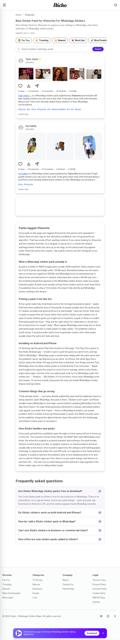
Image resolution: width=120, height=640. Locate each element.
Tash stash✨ (25, 95)
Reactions (37, 589)
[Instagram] (108, 616)
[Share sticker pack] (37, 86)
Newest (6, 589)
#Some (22, 109)
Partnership (68, 589)
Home (19, 15)
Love (34, 597)
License (96, 602)
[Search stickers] (115, 5)
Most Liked (7, 597)
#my (33, 109)
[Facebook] (101, 616)
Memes (36, 584)
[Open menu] (4, 5)
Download (92, 633)
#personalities (59, 109)
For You (6, 580)
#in (68, 109)
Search (98, 49)
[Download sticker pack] (29, 86)
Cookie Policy (98, 593)
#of (28, 109)
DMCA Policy (98, 597)
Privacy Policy (99, 584)
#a (72, 109)
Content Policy (99, 589)
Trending (6, 584)
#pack (78, 109)
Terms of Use (99, 580)
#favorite (41, 109)
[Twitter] (115, 616)
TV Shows (37, 580)
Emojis (35, 593)
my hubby (23, 173)
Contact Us (67, 584)
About (65, 580)
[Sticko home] (60, 5)
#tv (49, 109)
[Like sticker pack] (20, 86)
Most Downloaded (11, 593)
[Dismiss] (103, 633)
